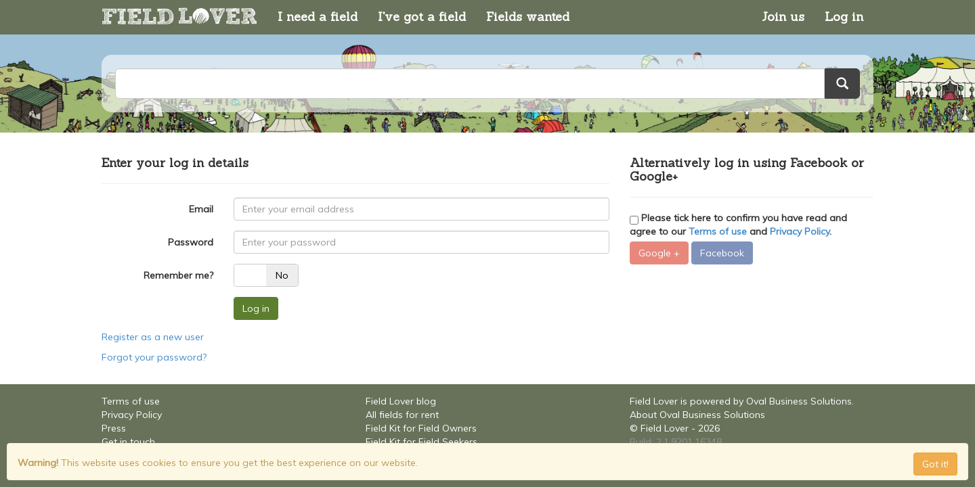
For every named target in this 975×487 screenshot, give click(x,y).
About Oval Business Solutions (697, 415)
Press (114, 428)
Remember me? (178, 275)
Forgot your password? (154, 357)
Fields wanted (527, 16)
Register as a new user (153, 337)
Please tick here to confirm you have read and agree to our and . (738, 224)
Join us (783, 16)
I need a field (318, 16)
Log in (844, 16)
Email (201, 209)
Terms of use (718, 231)
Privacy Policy (799, 231)
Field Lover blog (401, 401)
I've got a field (422, 16)
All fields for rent (402, 415)
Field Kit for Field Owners (421, 428)
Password (190, 242)
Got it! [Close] (935, 464)
